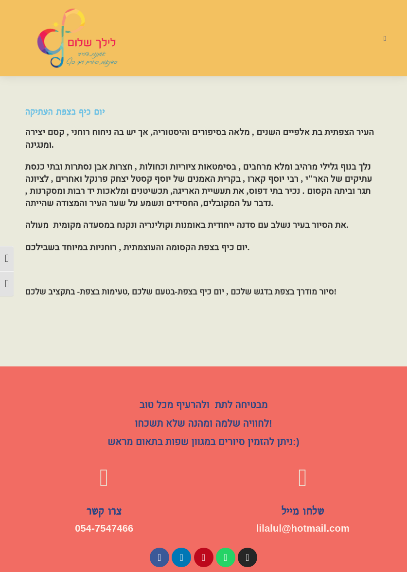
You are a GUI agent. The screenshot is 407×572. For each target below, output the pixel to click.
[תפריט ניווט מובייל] (385, 38)
